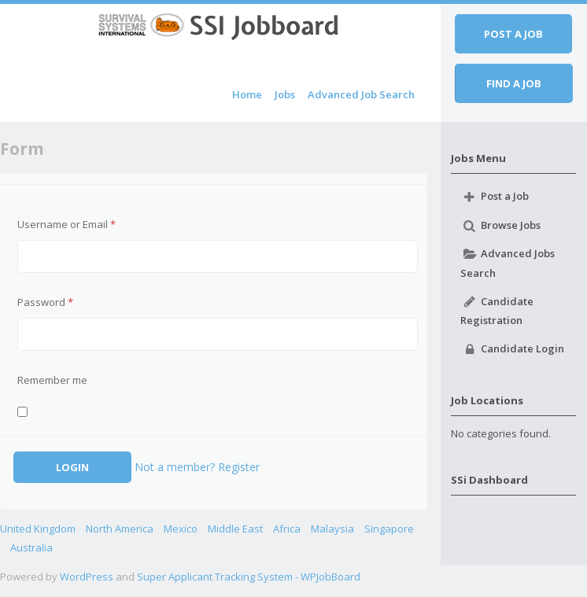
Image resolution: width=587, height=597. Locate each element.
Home (247, 94)
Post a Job (494, 196)
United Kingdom (38, 528)
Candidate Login (511, 349)
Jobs (285, 94)
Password (45, 302)
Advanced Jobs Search (507, 262)
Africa (287, 528)
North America (119, 528)
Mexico (181, 528)
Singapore (389, 528)
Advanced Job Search (361, 94)
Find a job (513, 83)
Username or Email (66, 224)
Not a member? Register (197, 466)
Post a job (513, 34)
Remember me (52, 380)
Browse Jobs (500, 225)
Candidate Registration (496, 310)
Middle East (235, 528)
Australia (31, 547)
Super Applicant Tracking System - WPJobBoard (248, 576)
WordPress (86, 576)
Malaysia (332, 528)
